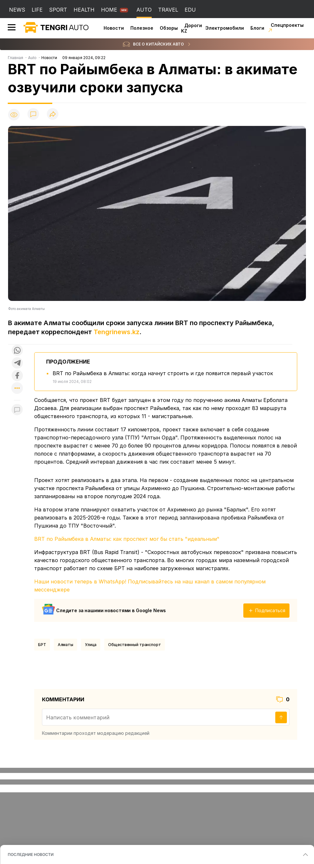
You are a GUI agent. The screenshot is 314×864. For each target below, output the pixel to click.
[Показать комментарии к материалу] (17, 410)
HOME (109, 9)
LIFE (37, 9)
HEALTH (84, 9)
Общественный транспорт (134, 644)
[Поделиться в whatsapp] (17, 351)
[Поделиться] (52, 114)
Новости (114, 28)
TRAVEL (168, 9)
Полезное (141, 28)
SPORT (58, 9)
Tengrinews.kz (116, 332)
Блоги (257, 28)
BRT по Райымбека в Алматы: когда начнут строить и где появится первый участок (163, 373)
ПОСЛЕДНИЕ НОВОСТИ (31, 854)
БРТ (42, 644)
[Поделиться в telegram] (17, 363)
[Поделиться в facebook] (17, 376)
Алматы (65, 644)
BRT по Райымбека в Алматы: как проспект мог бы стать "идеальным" (126, 539)
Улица (90, 644)
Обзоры (169, 28)
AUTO (144, 9)
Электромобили (224, 28)
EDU (190, 9)
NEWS (17, 9)
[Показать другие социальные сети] (17, 388)
